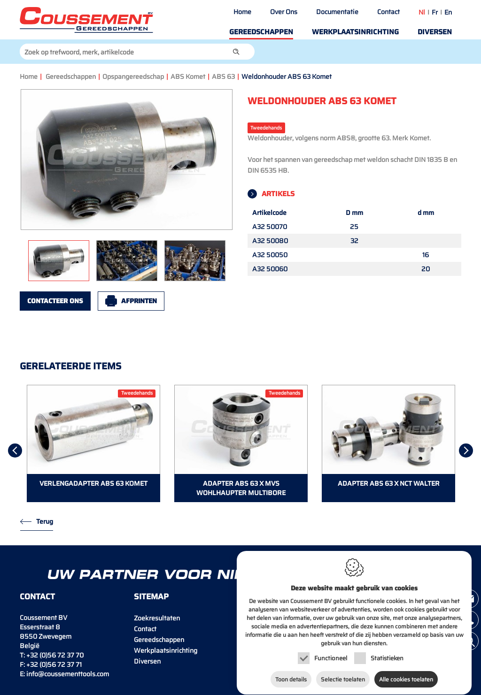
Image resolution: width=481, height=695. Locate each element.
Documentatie (337, 12)
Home (242, 12)
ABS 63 (223, 76)
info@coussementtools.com (67, 674)
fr (435, 12)
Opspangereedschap (133, 76)
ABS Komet (188, 76)
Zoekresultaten (157, 618)
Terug (44, 521)
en (448, 12)
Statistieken (387, 651)
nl (422, 12)
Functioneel (330, 651)
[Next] (466, 450)
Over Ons (283, 12)
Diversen (435, 32)
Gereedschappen (261, 32)
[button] (236, 51)
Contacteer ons (55, 301)
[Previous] (15, 450)
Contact (388, 12)
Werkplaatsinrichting (355, 32)
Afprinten (139, 301)
